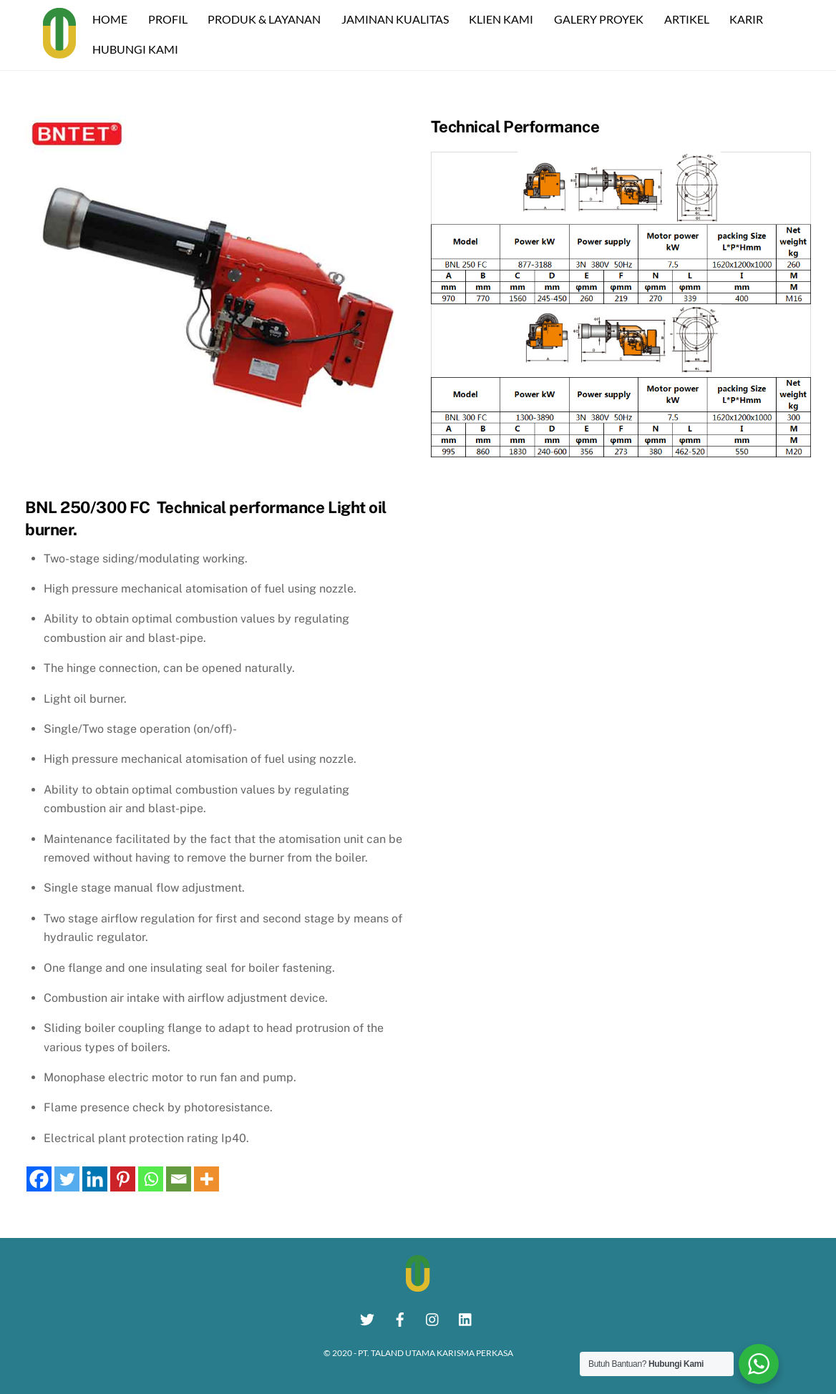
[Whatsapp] (150, 1178)
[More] (206, 1178)
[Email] (178, 1178)
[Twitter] (66, 1178)
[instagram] (433, 1316)
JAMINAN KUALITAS (397, 18)
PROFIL (169, 18)
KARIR (748, 18)
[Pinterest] (122, 1178)
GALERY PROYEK (601, 18)
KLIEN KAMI (503, 18)
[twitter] (367, 1316)
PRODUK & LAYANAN (266, 18)
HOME (112, 18)
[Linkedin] (94, 1178)
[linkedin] (466, 1316)
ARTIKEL (688, 18)
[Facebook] (39, 1178)
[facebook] (400, 1316)
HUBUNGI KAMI (137, 48)
